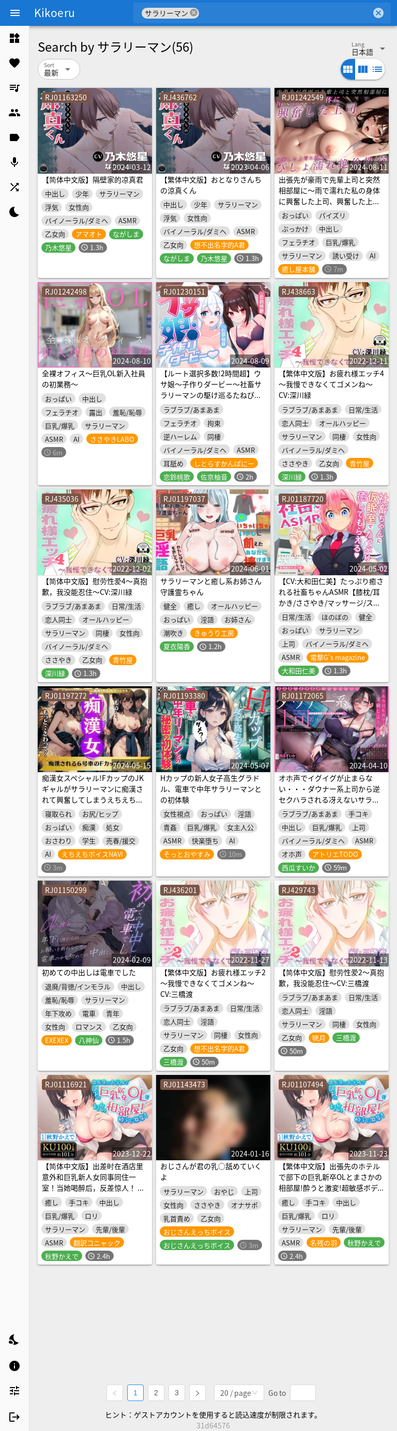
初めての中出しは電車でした (89, 972)
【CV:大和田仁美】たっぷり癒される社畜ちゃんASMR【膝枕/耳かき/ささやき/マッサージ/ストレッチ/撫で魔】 (331, 597)
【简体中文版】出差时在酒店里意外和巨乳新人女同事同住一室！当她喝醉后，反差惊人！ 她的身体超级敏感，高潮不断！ (93, 1182)
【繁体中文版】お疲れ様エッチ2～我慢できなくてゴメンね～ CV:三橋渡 (213, 983)
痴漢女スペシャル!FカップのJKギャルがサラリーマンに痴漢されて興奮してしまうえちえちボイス (93, 794)
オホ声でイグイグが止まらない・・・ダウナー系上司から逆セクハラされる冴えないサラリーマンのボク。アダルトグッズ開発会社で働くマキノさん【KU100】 (329, 805)
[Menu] (15, 13)
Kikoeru (54, 12)
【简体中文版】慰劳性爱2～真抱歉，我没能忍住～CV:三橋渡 (331, 977)
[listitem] (14, 38)
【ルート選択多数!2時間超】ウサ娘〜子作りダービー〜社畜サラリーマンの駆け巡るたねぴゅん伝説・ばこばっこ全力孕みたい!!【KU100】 (211, 395)
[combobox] (285, 13)
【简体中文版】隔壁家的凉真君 (92, 179)
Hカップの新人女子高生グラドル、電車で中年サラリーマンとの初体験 (211, 789)
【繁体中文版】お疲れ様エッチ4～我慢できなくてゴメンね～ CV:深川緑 (331, 384)
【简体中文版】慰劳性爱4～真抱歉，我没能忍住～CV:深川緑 (94, 586)
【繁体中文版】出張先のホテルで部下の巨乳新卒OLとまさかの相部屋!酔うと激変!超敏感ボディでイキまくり (332, 1182)
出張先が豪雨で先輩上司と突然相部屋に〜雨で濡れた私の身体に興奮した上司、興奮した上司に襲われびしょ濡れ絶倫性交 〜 (330, 195)
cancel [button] (193, 12)
